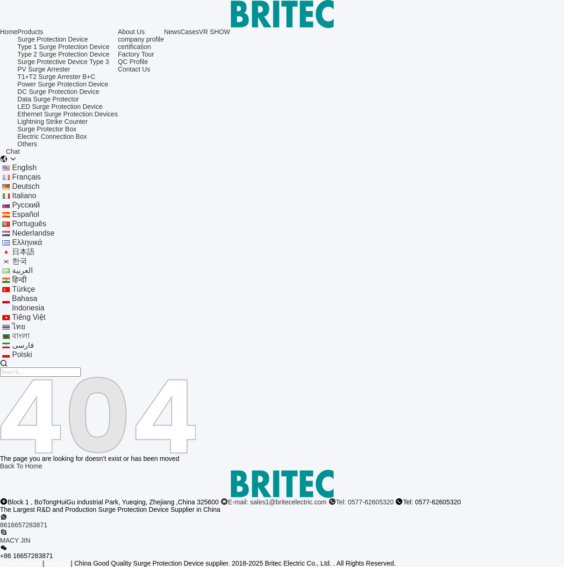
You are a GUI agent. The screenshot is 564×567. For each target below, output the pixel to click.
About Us (131, 32)
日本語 (23, 252)
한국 (19, 261)
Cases (189, 32)
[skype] (282, 536)
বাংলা (21, 336)
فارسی (23, 345)
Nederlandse (33, 233)
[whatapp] (282, 521)
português (29, 224)
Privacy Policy (20, 563)
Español (25, 214)
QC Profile (133, 61)
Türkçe (23, 289)
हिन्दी (19, 280)
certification (134, 46)
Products (30, 32)
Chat (13, 151)
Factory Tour (136, 54)
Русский (26, 205)
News (172, 32)
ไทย (18, 326)
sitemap (57, 563)
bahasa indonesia (28, 303)
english (24, 168)
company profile (141, 39)
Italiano (24, 196)
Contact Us (134, 69)
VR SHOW (214, 32)
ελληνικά (27, 242)
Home (8, 32)
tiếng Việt (28, 317)
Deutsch (26, 186)
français (26, 177)
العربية (22, 270)
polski (22, 355)
